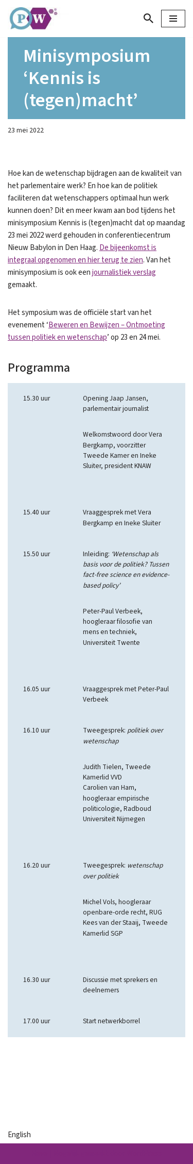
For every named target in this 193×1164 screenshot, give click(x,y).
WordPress (144, 1153)
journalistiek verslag (124, 272)
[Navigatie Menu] (173, 18)
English (19, 1134)
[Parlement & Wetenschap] (38, 18)
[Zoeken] (148, 18)
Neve (39, 1153)
